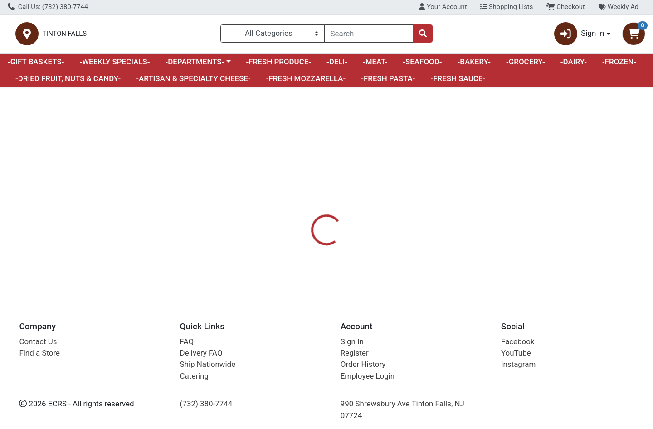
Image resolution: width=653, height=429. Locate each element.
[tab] (297, 214)
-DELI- (336, 65)
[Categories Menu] (272, 35)
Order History (363, 364)
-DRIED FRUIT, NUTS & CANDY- (68, 82)
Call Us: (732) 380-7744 (48, 7)
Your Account (443, 7)
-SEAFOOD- (422, 65)
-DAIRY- (573, 65)
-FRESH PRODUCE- (278, 65)
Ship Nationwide (208, 364)
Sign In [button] (579, 35)
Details (297, 214)
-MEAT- (375, 65)
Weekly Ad (618, 7)
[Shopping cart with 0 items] (633, 35)
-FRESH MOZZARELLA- (306, 82)
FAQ (187, 341)
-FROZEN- (619, 65)
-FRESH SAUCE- (457, 82)
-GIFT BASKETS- (36, 65)
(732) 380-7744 (206, 403)
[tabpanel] (462, 254)
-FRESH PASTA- (388, 82)
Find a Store (39, 352)
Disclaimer (340, 214)
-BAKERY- (474, 65)
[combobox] (368, 35)
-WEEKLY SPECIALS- (114, 65)
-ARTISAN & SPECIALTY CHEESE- (193, 82)
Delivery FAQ (201, 352)
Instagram (518, 364)
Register (355, 352)
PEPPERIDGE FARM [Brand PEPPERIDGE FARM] (398, 250)
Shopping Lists (506, 7)
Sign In (352, 341)
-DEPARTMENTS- (194, 65)
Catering (194, 375)
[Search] (368, 35)
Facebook (518, 341)
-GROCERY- (525, 65)
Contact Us (38, 341)
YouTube (516, 352)
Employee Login (368, 375)
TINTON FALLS (162, 35)
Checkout (565, 7)
